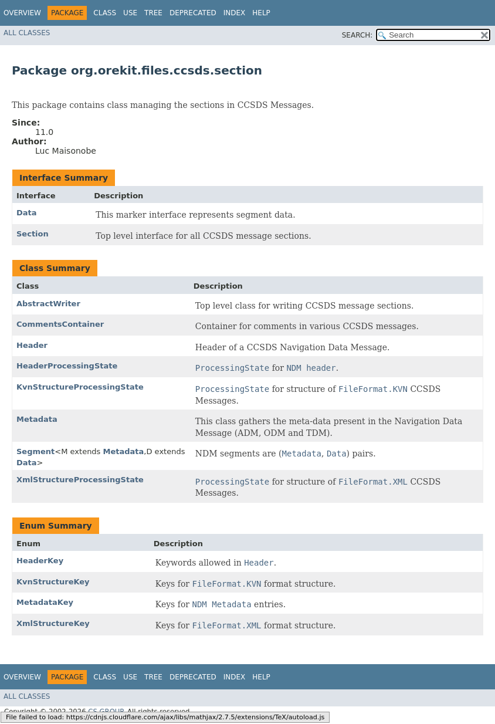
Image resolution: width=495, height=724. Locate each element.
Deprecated (192, 13)
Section (32, 233)
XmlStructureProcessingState (80, 479)
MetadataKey (44, 602)
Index (234, 13)
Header (32, 345)
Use (130, 13)
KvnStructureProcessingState (80, 387)
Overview (22, 13)
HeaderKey (39, 560)
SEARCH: (357, 35)
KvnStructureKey (53, 581)
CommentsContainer (60, 324)
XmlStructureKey (53, 623)
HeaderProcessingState (66, 365)
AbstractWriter (48, 303)
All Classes (27, 33)
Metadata (36, 419)
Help (261, 13)
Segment (35, 451)
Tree (153, 13)
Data (26, 212)
